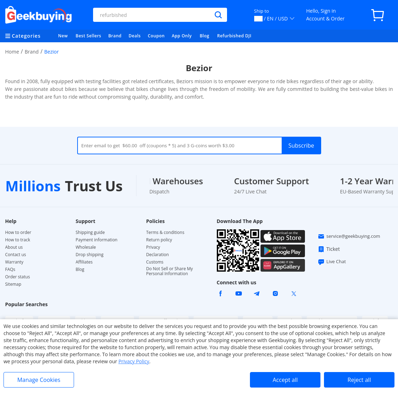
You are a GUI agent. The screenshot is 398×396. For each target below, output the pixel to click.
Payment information (97, 239)
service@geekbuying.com (349, 236)
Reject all (359, 380)
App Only (182, 36)
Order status (17, 276)
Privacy (153, 247)
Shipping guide (90, 232)
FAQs (10, 269)
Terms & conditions (165, 232)
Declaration (157, 254)
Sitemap (13, 284)
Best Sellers (89, 36)
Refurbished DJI (234, 36)
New (63, 36)
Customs (155, 262)
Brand (115, 36)
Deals (135, 36)
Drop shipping (90, 254)
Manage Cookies (38, 380)
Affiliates (84, 262)
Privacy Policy (133, 361)
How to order (18, 232)
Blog (204, 36)
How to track (17, 239)
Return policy (159, 239)
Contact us (15, 254)
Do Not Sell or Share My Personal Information (169, 271)
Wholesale (86, 247)
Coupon (156, 36)
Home (12, 51)
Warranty (14, 262)
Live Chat (332, 261)
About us (14, 247)
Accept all (285, 380)
